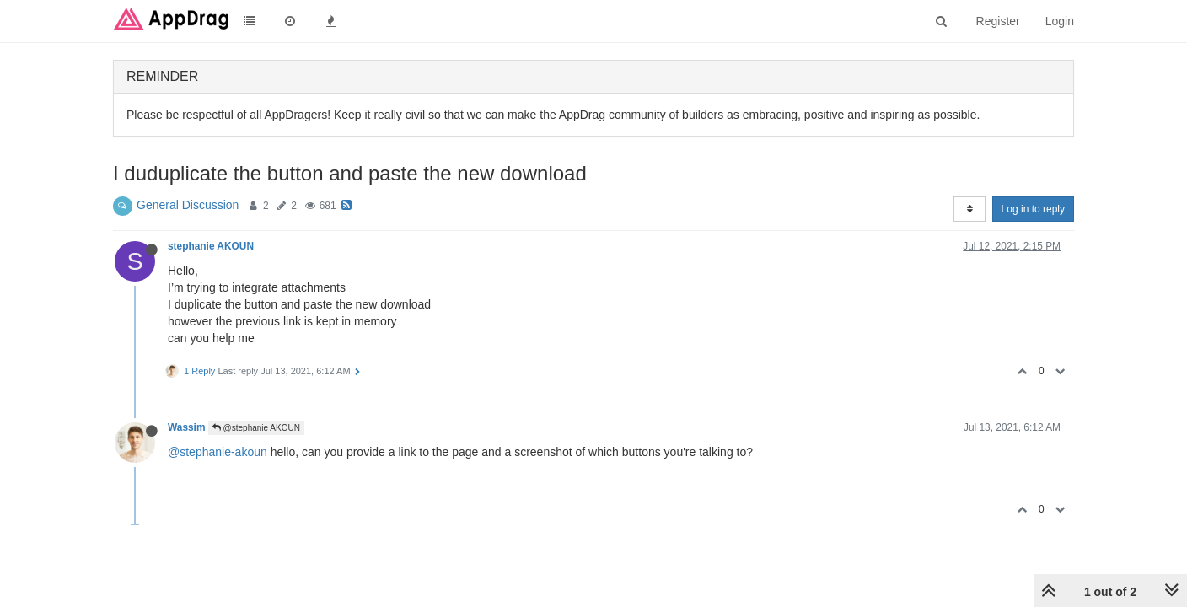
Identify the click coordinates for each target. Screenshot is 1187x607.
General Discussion (188, 205)
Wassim (187, 427)
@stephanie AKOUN (256, 427)
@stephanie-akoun (217, 452)
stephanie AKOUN (211, 246)
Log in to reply (1033, 209)
